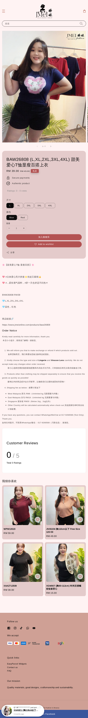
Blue (11, 217)
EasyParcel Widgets (17, 664)
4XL (50, 205)
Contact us (12, 667)
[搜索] (81, 23)
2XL (29, 205)
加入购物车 (44, 237)
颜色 (8, 212)
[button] (3, 11)
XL (18, 205)
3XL (40, 205)
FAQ (9, 671)
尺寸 (8, 200)
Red (23, 217)
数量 (8, 223)
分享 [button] (10, 252)
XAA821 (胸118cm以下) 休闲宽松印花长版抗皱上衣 (26, 712)
